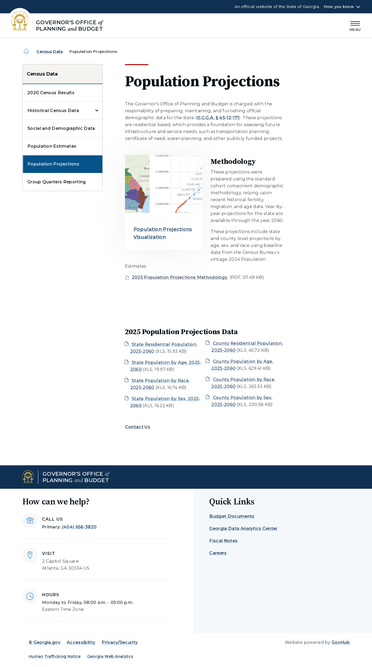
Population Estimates (51, 146)
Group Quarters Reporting (56, 181)
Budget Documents (231, 516)
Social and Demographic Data (61, 128)
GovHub (341, 642)
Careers (218, 553)
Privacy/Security (120, 642)
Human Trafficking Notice (55, 656)
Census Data (49, 51)
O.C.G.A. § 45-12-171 (218, 117)
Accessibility (81, 642)
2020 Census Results (50, 92)
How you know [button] (339, 7)
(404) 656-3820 (79, 526)
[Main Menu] (355, 25)
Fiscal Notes (223, 540)
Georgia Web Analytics (110, 656)
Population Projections (53, 164)
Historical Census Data (53, 110)
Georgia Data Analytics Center (243, 528)
